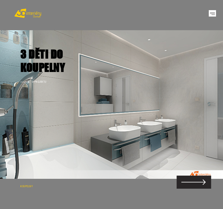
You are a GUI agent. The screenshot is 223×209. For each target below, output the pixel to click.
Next (208, 104)
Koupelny (26, 186)
